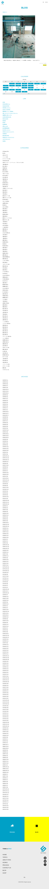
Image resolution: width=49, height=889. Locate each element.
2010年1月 (5, 742)
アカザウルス (5, 369)
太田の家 (4, 312)
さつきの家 (5, 271)
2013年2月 (5, 674)
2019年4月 (5, 537)
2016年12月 (5, 589)
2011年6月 (5, 711)
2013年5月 (5, 668)
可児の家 (4, 310)
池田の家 (4, 282)
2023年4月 (5, 448)
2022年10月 (5, 459)
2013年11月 (5, 657)
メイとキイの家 (6, 323)
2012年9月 (5, 683)
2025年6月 (5, 400)
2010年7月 (5, 731)
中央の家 (4, 223)
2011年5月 (5, 713)
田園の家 (4, 343)
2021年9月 (5, 483)
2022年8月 (5, 463)
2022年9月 (5, 461)
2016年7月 (5, 598)
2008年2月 (5, 785)
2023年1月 (5, 454)
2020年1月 (5, 520)
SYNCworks (5, 160)
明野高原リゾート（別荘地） (8, 111)
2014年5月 (5, 646)
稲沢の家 (4, 316)
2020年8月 (5, 507)
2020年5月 (5, 513)
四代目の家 (5, 290)
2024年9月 (5, 417)
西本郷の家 (5, 354)
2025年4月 (5, 404)
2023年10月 (5, 437)
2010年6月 (5, 733)
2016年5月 (5, 602)
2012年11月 (5, 679)
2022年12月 (5, 455)
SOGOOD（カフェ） (7, 107)
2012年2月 (5, 696)
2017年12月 (5, 567)
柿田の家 (4, 327)
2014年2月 (5, 652)
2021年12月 (5, 478)
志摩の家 (4, 319)
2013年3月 (5, 672)
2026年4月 (5, 381)
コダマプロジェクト (6, 139)
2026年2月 (5, 385)
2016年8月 (5, 596)
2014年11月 (5, 635)
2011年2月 (5, 718)
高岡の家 (4, 325)
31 (24, 91)
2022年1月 (5, 476)
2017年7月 (5, 576)
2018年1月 (5, 565)
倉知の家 (4, 269)
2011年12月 (5, 700)
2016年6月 (5, 600)
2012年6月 (5, 689)
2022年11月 (5, 457)
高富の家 (4, 247)
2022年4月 (5, 470)
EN (43, 2)
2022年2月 (5, 474)
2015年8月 (5, 618)
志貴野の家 (5, 203)
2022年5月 (5, 468)
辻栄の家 (4, 353)
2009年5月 (5, 757)
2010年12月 (5, 722)
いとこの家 (5, 338)
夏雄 (3, 367)
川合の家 (4, 234)
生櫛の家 (4, 236)
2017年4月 (5, 581)
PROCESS (12, 832)
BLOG (36, 832)
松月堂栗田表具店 (6, 128)
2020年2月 (5, 518)
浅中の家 (4, 262)
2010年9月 (5, 727)
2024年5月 (5, 424)
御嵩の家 (4, 258)
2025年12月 (5, 389)
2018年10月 (5, 548)
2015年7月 (5, 620)
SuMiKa (4, 141)
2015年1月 (5, 631)
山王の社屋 (5, 225)
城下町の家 (5, 184)
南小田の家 (5, 199)
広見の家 (44, 65)
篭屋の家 (4, 210)
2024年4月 (5, 426)
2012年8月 (5, 685)
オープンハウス (6, 158)
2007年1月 (5, 809)
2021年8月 (5, 485)
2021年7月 (5, 487)
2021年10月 (5, 481)
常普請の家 (5, 295)
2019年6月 (5, 533)
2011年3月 (5, 716)
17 (24, 87)
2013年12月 (5, 655)
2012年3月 (5, 694)
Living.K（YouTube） (7, 109)
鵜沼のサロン (5, 219)
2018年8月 (5, 552)
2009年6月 (5, 755)
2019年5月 (5, 535)
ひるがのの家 (5, 275)
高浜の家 (4, 190)
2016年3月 (5, 605)
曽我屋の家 (5, 297)
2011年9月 (5, 705)
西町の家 (4, 349)
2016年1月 (5, 609)
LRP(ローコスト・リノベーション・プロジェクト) (12, 162)
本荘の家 (4, 267)
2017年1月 (5, 587)
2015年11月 (5, 613)
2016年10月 (5, 592)
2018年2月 (5, 563)
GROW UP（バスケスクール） (8, 137)
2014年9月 (5, 639)
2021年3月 (5, 494)
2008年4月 (5, 781)
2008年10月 (5, 770)
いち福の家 (5, 227)
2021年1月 (5, 498)
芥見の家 (4, 360)
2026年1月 (5, 387)
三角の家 (4, 358)
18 (30, 87)
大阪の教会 (5, 164)
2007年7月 (5, 798)
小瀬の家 (4, 221)
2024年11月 (5, 413)
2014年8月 (5, 640)
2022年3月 (5, 472)
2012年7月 (5, 687)
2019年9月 (5, 528)
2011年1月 (5, 720)
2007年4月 (5, 803)
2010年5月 (5, 735)
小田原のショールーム (7, 188)
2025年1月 (5, 409)
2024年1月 (5, 431)
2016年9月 (5, 594)
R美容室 (4, 168)
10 (24, 85)
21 (5, 89)
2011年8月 (5, 707)
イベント (4, 156)
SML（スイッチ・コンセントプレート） (10, 113)
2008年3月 (5, 783)
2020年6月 (5, 511)
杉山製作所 (5, 124)
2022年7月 (5, 465)
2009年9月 (5, 750)
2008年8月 (5, 774)
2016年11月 (5, 591)
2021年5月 (5, 491)
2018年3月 (5, 561)
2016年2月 (5, 607)
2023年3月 (5, 450)
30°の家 (4, 273)
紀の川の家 (5, 175)
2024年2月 (5, 430)
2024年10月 (5, 415)
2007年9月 (5, 794)
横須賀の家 (5, 284)
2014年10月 (5, 637)
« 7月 (4, 93)
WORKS (5, 862)
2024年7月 (5, 420)
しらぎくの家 (5, 260)
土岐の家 (4, 212)
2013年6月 (5, 666)
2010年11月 (5, 724)
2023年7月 (5, 443)
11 (30, 85)
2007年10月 (5, 792)
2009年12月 (5, 744)
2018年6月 (5, 555)
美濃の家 (4, 216)
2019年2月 (5, 541)
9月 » (29, 93)
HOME (5, 854)
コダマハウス (5, 264)
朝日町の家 (5, 214)
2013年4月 (5, 670)
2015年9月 (5, 616)
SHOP (4, 873)
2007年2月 (5, 807)
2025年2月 (5, 407)
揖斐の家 (4, 304)
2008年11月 (5, 768)
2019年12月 (5, 522)
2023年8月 (5, 441)
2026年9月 (5, 380)
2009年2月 (5, 763)
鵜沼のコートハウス (6, 218)
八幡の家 (4, 238)
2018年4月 (5, 559)
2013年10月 (5, 659)
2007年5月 (5, 801)
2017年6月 (5, 578)
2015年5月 (5, 624)
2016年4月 (5, 603)
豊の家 (4, 205)
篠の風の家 (5, 182)
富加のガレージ (6, 195)
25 (30, 89)
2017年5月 (5, 579)
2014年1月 (5, 653)
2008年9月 (5, 772)
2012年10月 (5, 681)
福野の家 (4, 240)
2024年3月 (5, 428)
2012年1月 (5, 698)
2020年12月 (5, 500)
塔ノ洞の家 (5, 292)
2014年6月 (5, 644)
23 (18, 89)
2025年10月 (5, 393)
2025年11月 (5, 391)
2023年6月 (5, 444)
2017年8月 (5, 574)
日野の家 (4, 329)
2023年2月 (5, 452)
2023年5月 (5, 446)
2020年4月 (5, 515)
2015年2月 (5, 629)
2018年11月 (5, 546)
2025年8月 (5, 396)
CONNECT (5, 133)
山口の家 (4, 177)
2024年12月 (5, 411)
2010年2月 (5, 740)
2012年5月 (5, 690)
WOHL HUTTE (5, 118)
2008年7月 (5, 776)
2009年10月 (5, 748)
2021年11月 (5, 480)
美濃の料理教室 (6, 256)
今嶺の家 (4, 301)
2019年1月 (5, 542)
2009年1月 (5, 764)
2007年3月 (5, 805)
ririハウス (4, 356)
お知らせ (4, 155)
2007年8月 (5, 796)
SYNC (4, 102)
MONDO (4, 120)
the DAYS (4, 280)
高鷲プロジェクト (6, 197)
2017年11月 (5, 568)
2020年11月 (5, 502)
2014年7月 (5, 642)
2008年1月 (5, 787)
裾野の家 (4, 255)
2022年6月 (5, 467)
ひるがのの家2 (5, 232)
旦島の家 (4, 317)
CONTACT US (7, 868)
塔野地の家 (5, 277)
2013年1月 (5, 676)
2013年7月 (5, 665)
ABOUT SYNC (7, 860)
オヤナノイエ (5, 366)
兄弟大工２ (5, 12)
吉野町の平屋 (5, 303)
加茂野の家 (5, 340)
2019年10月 (5, 526)
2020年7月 (5, 509)
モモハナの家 (5, 201)
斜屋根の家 (5, 286)
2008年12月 (5, 766)
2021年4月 (5, 492)
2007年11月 (5, 790)
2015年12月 (5, 611)
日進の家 (4, 186)
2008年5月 (5, 779)
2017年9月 (5, 572)
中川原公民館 (5, 279)
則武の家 (4, 293)
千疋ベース (5, 173)
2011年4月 (5, 715)
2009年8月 (5, 751)
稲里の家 (4, 230)
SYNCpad (4, 151)
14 (5, 87)
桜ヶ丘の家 (5, 171)
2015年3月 (5, 628)
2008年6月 (5, 777)
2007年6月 (5, 800)
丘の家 (4, 351)
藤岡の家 (4, 169)
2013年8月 (5, 663)
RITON (4, 122)
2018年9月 (5, 550)
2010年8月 (5, 729)
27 (43, 89)
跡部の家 (4, 332)
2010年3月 (5, 739)
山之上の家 (5, 206)
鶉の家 (4, 243)
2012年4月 (5, 692)
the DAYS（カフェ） (6, 129)
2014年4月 (5, 648)
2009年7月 (5, 753)
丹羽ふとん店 (5, 126)
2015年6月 (5, 622)
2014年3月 (5, 650)
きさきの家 (5, 288)
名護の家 (4, 179)
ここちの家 (5, 321)
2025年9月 (5, 394)
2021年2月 (5, 496)
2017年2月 (5, 585)
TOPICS (5, 857)
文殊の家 (4, 362)
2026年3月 (5, 383)
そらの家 (4, 299)
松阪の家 (4, 192)
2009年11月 (5, 746)
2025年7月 (5, 398)
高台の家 (4, 334)
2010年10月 (5, 726)
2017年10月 (5, 570)
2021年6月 (5, 489)
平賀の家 (4, 314)
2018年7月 (5, 554)
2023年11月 (5, 435)
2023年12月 (5, 433)
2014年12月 (5, 633)
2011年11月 (5, 702)
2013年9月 (5, 661)
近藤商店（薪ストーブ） (7, 115)
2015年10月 (5, 615)
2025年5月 (5, 402)
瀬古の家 (4, 330)
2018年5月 (5, 557)
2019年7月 (5, 531)
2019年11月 (5, 524)
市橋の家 (4, 251)
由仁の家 (4, 166)
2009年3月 (5, 761)
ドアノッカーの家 (6, 336)
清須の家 (4, 249)
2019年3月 (5, 539)
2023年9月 (5, 439)
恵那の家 (4, 229)
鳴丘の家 (4, 308)
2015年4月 (5, 626)
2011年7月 (5, 709)
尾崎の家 (4, 306)
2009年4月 (5, 759)
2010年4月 (5, 737)
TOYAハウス (5, 347)
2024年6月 (5, 422)
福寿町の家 (5, 253)
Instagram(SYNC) (6, 105)
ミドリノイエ (5, 364)
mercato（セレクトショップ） (8, 131)
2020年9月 (5, 505)
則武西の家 (5, 242)
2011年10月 (5, 703)
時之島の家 (5, 245)
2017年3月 (5, 583)
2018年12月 (5, 544)
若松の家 (4, 208)
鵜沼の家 (4, 266)
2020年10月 (5, 504)
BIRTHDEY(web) (6, 135)
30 (18, 91)
